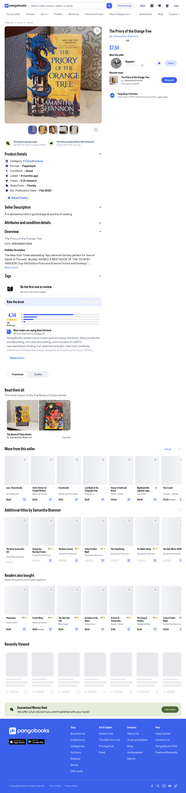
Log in (176, 5)
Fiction (20, 23)
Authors (76, 752)
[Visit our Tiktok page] (175, 786)
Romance (74, 14)
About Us (133, 733)
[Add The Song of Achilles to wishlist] (155, 590)
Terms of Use (54, 786)
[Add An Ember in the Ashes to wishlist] (103, 590)
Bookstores (146, 14)
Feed (102, 752)
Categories (9, 23)
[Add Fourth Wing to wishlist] (51, 590)
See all (176, 449)
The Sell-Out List (109, 739)
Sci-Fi (44, 14)
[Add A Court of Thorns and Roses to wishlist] (129, 590)
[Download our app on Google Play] (36, 741)
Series (74, 765)
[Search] (109, 5)
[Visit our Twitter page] (158, 786)
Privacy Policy (71, 786)
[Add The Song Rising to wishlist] (129, 521)
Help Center (163, 733)
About (142, 5)
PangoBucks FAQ (166, 746)
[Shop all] (169, 80)
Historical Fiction (94, 14)
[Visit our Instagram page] (164, 786)
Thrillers (58, 14)
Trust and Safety (137, 739)
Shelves (75, 758)
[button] (53, 154)
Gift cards (77, 771)
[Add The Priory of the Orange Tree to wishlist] (97, 30)
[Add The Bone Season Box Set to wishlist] (25, 521)
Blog (160, 14)
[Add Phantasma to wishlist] (25, 590)
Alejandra (129, 61)
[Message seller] (159, 63)
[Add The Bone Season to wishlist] (77, 521)
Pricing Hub (106, 746)
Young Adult (13, 14)
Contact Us (162, 739)
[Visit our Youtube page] (169, 786)
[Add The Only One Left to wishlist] (77, 590)
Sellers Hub (106, 733)
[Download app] (125, 6)
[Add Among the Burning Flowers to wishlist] (51, 521)
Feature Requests (166, 752)
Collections (78, 739)
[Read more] (18, 357)
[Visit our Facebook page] (152, 786)
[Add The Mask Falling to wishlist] (155, 521)
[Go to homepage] (15, 6)
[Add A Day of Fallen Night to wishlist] (103, 521)
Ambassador (135, 752)
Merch (131, 758)
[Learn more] (170, 709)
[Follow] (171, 63)
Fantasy (30, 14)
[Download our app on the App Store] (17, 742)
